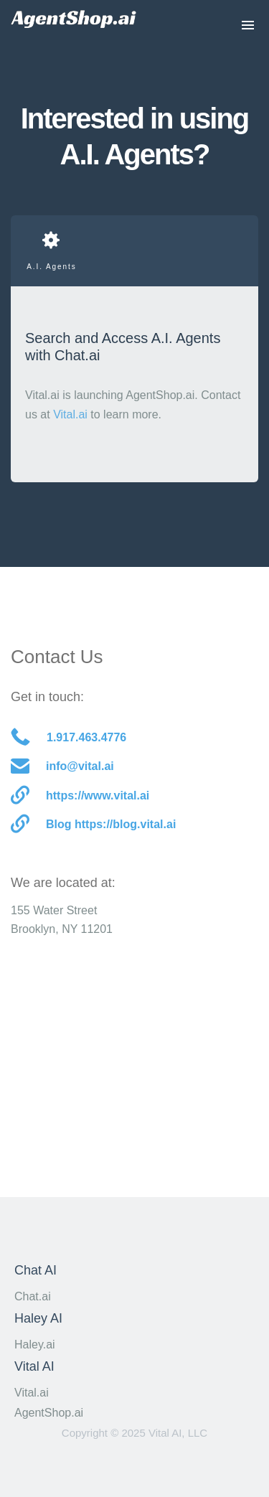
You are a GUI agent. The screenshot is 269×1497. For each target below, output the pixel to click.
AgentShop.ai (48, 1413)
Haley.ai (34, 1344)
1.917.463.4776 (68, 738)
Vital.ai (70, 414)
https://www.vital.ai (80, 796)
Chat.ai (32, 1296)
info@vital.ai (62, 767)
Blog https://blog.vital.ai (93, 825)
